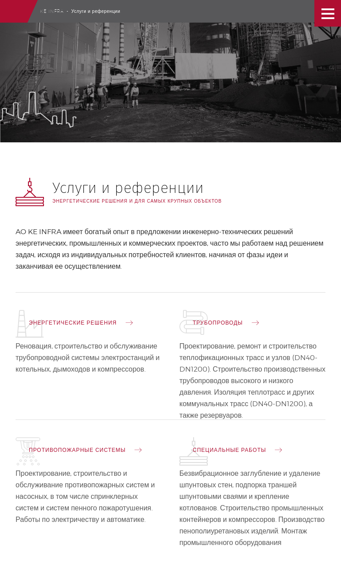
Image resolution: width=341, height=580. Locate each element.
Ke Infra (52, 11)
